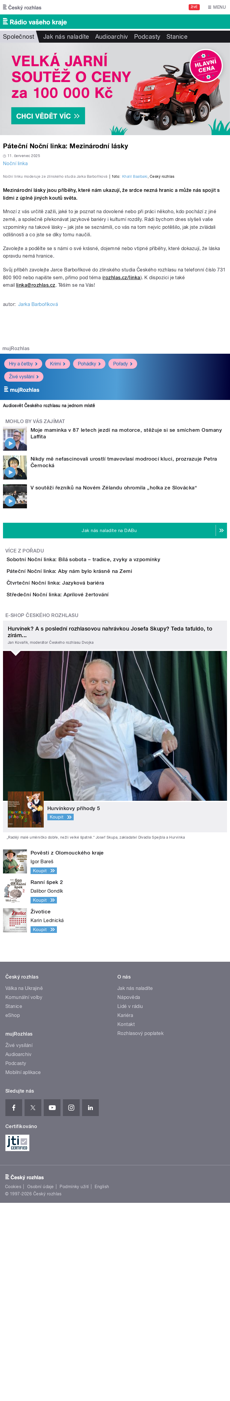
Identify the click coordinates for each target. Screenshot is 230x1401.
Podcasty (147, 36)
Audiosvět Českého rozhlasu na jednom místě (49, 535)
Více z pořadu (24, 680)
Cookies (13, 1384)
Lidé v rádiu (130, 1204)
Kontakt (126, 1222)
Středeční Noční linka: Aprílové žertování (82, 776)
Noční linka (15, 163)
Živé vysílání (24, 506)
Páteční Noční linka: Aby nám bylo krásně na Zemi (93, 718)
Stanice (177, 36)
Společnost (18, 36)
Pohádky (89, 493)
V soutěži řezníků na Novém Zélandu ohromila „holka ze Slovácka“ (114, 617)
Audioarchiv (111, 36)
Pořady (122, 493)
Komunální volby (23, 1195)
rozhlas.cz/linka (121, 407)
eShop (12, 1213)
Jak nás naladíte (66, 36)
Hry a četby (23, 493)
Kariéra (125, 1213)
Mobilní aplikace (23, 1270)
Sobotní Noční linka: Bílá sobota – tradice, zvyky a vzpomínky (107, 689)
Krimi (57, 493)
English (102, 1384)
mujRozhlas (16, 478)
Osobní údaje (40, 1384)
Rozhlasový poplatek (140, 1231)
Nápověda (128, 1195)
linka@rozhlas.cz (35, 415)
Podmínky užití (74, 1384)
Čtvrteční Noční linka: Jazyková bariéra (79, 747)
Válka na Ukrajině (24, 1186)
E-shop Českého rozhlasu (41, 813)
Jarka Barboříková (38, 434)
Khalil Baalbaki (135, 306)
